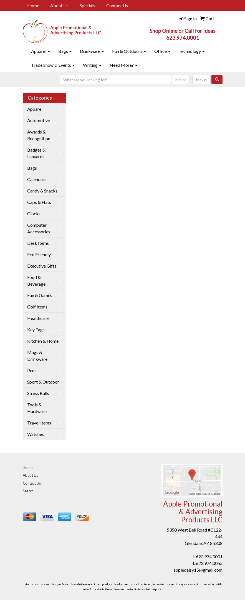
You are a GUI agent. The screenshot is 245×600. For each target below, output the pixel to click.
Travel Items (39, 422)
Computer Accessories (38, 228)
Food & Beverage (36, 281)
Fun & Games (39, 295)
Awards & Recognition (38, 135)
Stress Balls (38, 393)
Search (28, 491)
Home (33, 5)
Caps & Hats (39, 202)
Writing (92, 65)
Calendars (36, 179)
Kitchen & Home (43, 341)
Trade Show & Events (53, 65)
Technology (191, 51)
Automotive (38, 120)
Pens (31, 370)
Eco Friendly (39, 254)
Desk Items (38, 243)
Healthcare (38, 318)
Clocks (34, 213)
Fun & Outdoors (129, 51)
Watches (35, 434)
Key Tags (36, 329)
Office (162, 51)
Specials (87, 5)
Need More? (123, 65)
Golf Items (37, 306)
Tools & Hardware (37, 408)
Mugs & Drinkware (37, 356)
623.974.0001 (209, 556)
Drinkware (92, 51)
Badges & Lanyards (36, 153)
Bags (65, 51)
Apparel (40, 51)
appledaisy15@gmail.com (198, 569)
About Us (59, 5)
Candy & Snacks (42, 190)
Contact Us (117, 5)
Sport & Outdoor (43, 381)
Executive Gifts (41, 265)
